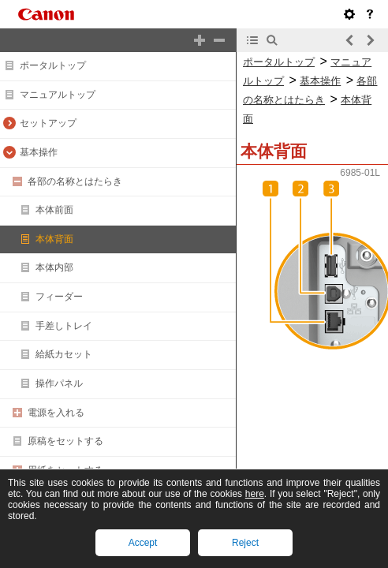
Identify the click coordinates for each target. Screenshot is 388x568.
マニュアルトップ (57, 94)
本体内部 (54, 267)
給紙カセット (63, 354)
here (254, 493)
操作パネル (59, 383)
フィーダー (59, 296)
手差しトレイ (63, 325)
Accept (143, 542)
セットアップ (48, 123)
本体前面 (54, 209)
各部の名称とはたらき (75, 181)
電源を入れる (56, 412)
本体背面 (54, 239)
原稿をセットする (65, 441)
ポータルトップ (53, 65)
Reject (245, 542)
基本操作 (39, 152)
